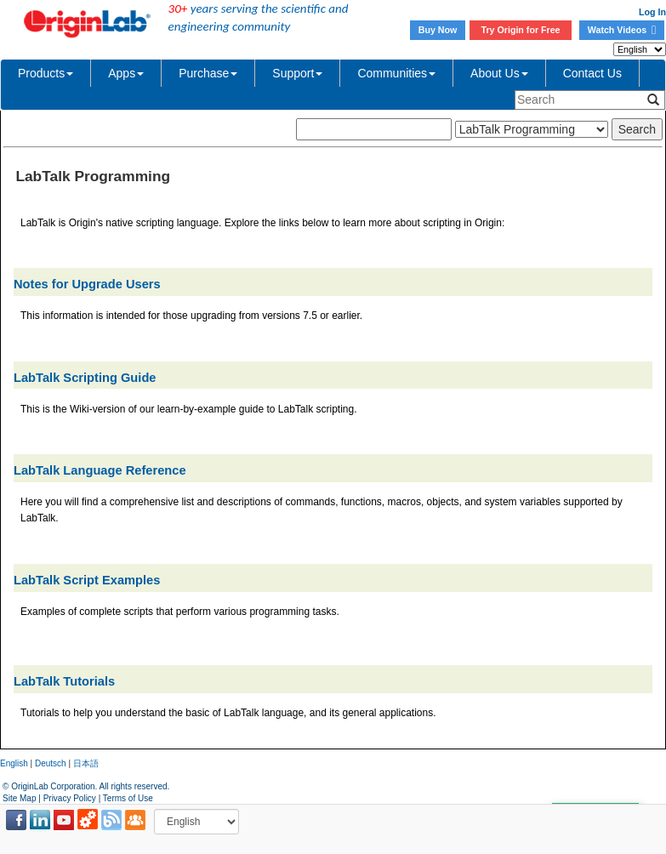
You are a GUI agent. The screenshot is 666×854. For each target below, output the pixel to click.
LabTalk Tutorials (64, 681)
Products (45, 73)
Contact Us (592, 73)
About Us (499, 73)
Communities (396, 73)
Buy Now (438, 30)
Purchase (208, 73)
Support (297, 73)
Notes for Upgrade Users (87, 284)
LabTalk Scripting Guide (85, 377)
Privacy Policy (69, 798)
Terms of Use (128, 798)
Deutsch (50, 763)
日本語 (86, 763)
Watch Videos (622, 30)
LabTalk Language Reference (100, 470)
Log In (652, 12)
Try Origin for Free (521, 30)
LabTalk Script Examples (87, 580)
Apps (126, 73)
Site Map (19, 798)
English (14, 763)
